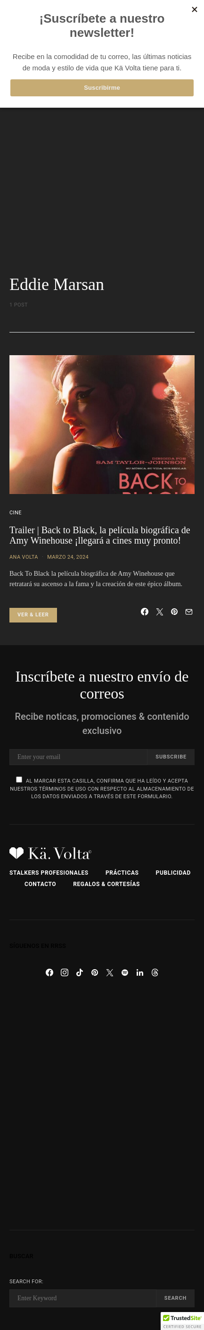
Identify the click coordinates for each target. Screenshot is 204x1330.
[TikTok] (79, 972)
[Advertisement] (102, 168)
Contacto (40, 884)
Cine (15, 513)
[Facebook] (49, 972)
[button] (182, 1321)
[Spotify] (124, 972)
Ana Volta (23, 557)
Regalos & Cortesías (106, 884)
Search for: (26, 1282)
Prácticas (122, 873)
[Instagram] (64, 972)
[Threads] (155, 972)
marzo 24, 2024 (68, 557)
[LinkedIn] (140, 972)
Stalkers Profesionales (49, 873)
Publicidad (173, 873)
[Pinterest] (94, 972)
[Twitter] (109, 972)
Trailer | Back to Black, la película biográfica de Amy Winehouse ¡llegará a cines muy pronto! (99, 535)
